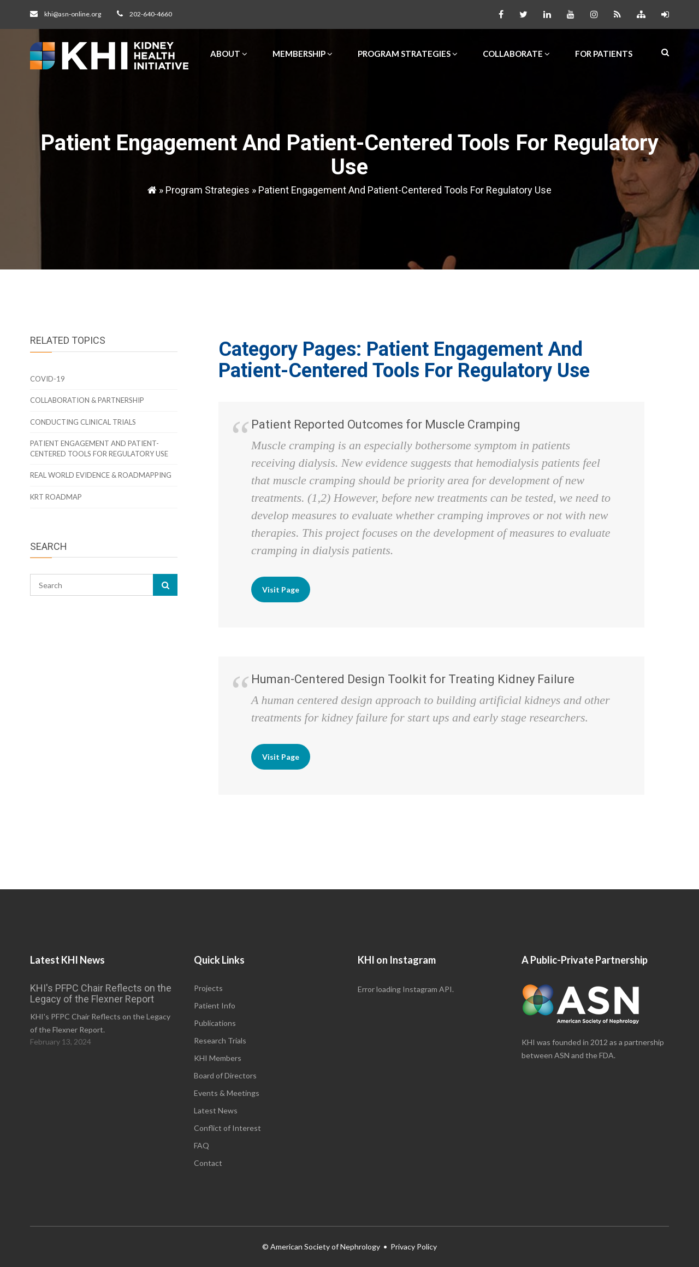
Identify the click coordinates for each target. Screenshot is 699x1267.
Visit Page (280, 589)
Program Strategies (408, 53)
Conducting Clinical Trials (83, 422)
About (228, 53)
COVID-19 (47, 378)
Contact (208, 1163)
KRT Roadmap (56, 496)
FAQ (201, 1145)
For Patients (603, 53)
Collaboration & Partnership (87, 400)
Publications (215, 1023)
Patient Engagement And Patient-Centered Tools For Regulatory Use (405, 190)
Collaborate (516, 53)
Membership (303, 53)
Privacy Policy (413, 1246)
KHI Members (217, 1058)
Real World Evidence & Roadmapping (100, 475)
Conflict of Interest (227, 1128)
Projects (208, 988)
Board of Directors (225, 1075)
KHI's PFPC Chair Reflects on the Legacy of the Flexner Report (100, 993)
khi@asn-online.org (72, 14)
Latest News (216, 1110)
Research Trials (220, 1040)
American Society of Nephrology (325, 1246)
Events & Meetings (226, 1093)
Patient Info (214, 1005)
